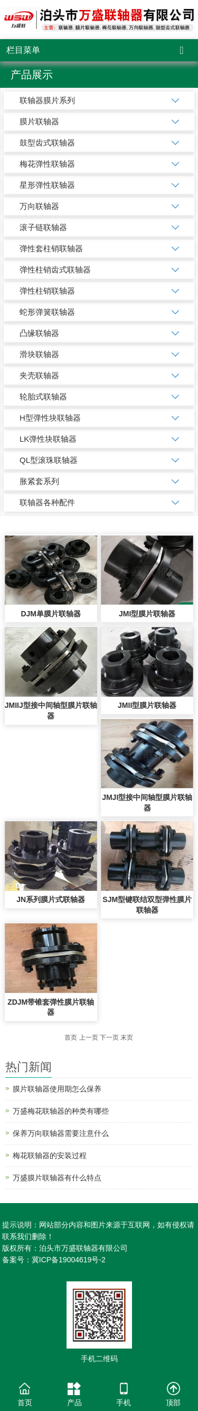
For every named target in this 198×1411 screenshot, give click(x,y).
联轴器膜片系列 (47, 100)
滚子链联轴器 (43, 227)
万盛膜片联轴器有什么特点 (57, 1177)
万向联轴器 (39, 206)
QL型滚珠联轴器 (49, 460)
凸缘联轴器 (39, 333)
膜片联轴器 (39, 121)
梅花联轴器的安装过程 (50, 1155)
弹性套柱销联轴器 (51, 248)
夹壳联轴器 (39, 375)
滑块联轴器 (39, 354)
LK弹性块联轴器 (48, 438)
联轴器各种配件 (47, 502)
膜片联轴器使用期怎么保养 (57, 1089)
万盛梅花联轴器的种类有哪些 (61, 1111)
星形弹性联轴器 (47, 184)
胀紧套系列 (39, 481)
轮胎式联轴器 (43, 396)
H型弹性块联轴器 (50, 417)
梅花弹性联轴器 (47, 163)
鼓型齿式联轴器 (47, 142)
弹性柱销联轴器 (47, 290)
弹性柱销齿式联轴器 (55, 269)
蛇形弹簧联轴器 (47, 311)
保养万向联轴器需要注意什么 (61, 1133)
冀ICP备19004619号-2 (69, 1259)
